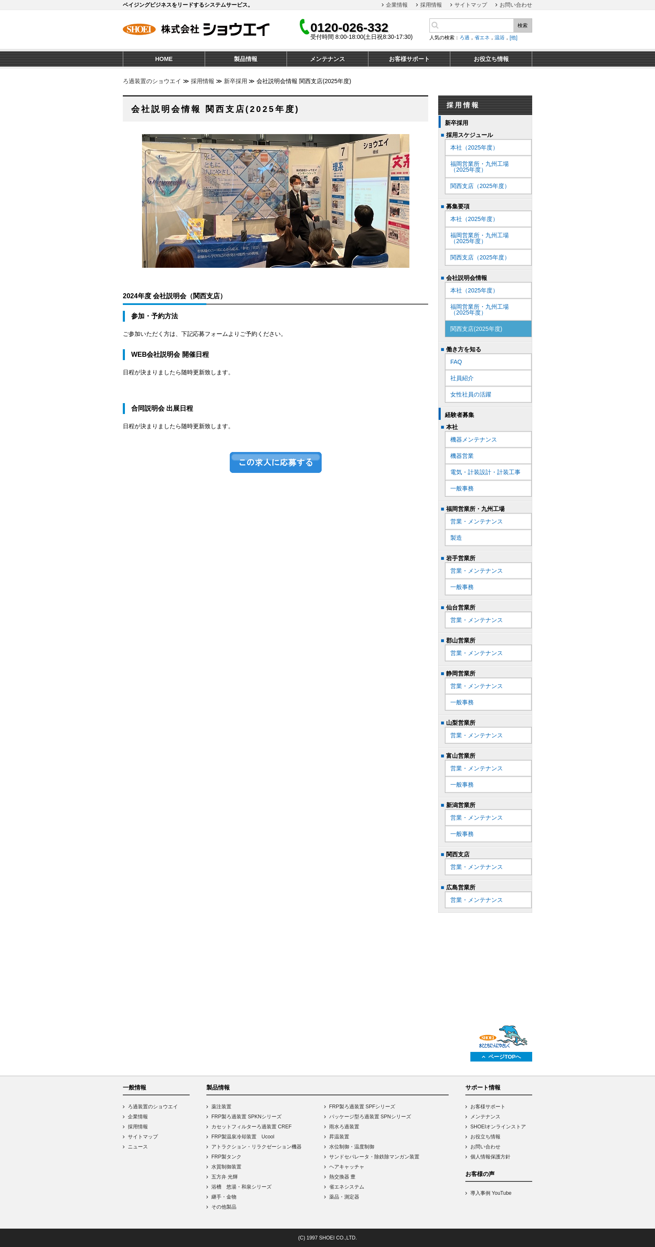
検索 (523, 25)
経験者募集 (459, 414)
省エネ (482, 38)
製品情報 (218, 1087)
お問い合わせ (516, 5)
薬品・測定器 (344, 1197)
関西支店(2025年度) (476, 328)
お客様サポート (487, 1107)
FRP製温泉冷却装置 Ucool (242, 1137)
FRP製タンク (226, 1157)
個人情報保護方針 (490, 1157)
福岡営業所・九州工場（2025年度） (479, 166)
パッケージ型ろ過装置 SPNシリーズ (370, 1117)
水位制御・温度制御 (351, 1147)
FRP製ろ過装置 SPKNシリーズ (246, 1117)
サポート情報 (482, 1087)
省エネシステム (346, 1187)
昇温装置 (339, 1137)
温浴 (500, 38)
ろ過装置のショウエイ (152, 81)
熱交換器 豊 (342, 1177)
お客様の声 (480, 1174)
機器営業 (462, 455)
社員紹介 (462, 378)
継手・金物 (223, 1197)
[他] (514, 38)
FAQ (456, 361)
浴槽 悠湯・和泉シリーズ (241, 1187)
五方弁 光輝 (224, 1177)
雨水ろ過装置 (344, 1127)
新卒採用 (235, 81)
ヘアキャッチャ (346, 1167)
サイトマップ (470, 5)
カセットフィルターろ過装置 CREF (251, 1127)
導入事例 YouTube (491, 1193)
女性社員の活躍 (470, 394)
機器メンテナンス (473, 439)
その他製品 (223, 1207)
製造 (456, 537)
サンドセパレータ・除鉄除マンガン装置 (374, 1157)
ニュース (138, 1147)
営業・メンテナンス (476, 521)
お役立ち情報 (485, 1137)
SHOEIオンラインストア (498, 1127)
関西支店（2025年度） (480, 186)
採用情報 (431, 5)
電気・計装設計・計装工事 (485, 472)
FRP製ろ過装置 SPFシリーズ (362, 1107)
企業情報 (397, 5)
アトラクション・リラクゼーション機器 (256, 1147)
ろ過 (465, 38)
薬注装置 (221, 1107)
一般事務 (462, 488)
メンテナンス (485, 1117)
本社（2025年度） (474, 147)
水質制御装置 (226, 1167)
